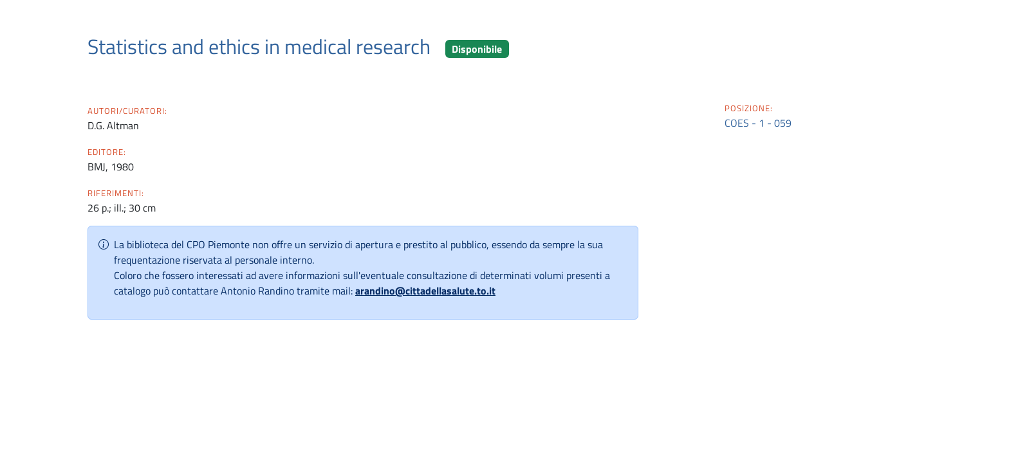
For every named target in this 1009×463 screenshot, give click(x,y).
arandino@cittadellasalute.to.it (425, 290)
